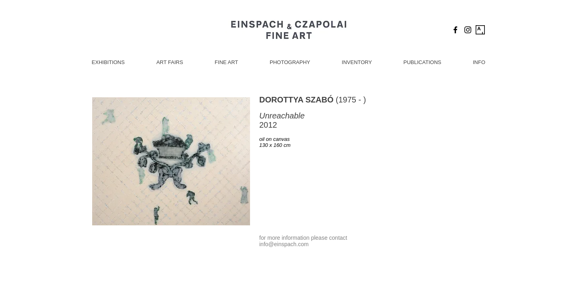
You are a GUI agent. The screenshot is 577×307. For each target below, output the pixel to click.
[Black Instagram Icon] (467, 29)
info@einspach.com (284, 244)
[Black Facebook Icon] (455, 29)
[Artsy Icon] (480, 29)
